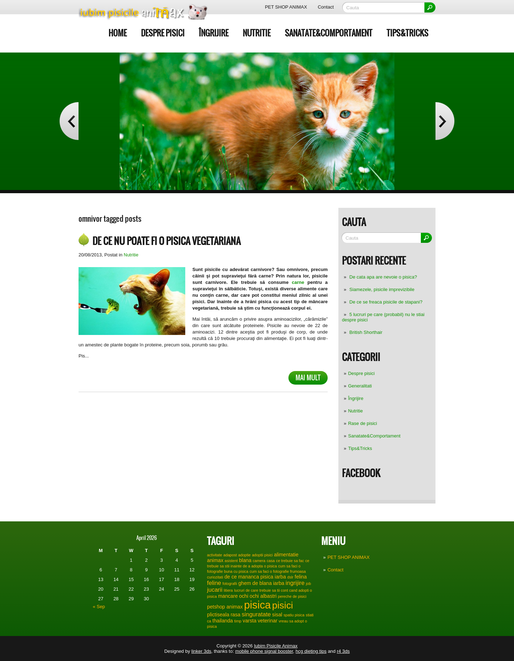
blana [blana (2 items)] (245, 560)
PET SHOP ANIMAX (286, 7)
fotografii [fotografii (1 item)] (229, 583)
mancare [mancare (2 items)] (228, 596)
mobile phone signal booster (264, 651)
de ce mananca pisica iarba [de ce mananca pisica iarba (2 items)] (255, 577)
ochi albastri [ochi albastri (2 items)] (263, 596)
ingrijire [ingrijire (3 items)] (295, 583)
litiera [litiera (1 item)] (228, 590)
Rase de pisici (362, 423)
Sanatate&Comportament (328, 33)
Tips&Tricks (407, 33)
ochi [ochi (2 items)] (243, 596)
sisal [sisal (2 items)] (277, 614)
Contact (326, 7)
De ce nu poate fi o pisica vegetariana (166, 241)
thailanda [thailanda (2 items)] (222, 621)
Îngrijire (213, 33)
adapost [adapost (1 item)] (230, 555)
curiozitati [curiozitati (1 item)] (215, 577)
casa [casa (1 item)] (271, 561)
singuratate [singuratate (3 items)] (256, 614)
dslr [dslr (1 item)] (290, 577)
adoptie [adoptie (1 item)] (244, 555)
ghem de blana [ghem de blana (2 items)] (255, 583)
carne (298, 282)
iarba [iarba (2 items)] (278, 583)
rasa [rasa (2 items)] (236, 614)
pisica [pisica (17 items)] (257, 605)
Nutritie (257, 33)
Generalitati (360, 386)
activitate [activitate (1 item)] (214, 555)
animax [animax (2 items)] (215, 560)
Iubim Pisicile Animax (275, 646)
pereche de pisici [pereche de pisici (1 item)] (292, 596)
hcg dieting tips (311, 651)
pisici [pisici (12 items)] (282, 605)
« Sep (99, 606)
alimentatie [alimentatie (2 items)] (286, 554)
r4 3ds (343, 651)
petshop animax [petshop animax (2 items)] (225, 607)
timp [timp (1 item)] (237, 621)
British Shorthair (365, 332)
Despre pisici (163, 33)
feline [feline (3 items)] (214, 583)
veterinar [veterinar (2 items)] (267, 621)
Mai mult (308, 377)
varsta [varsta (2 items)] (250, 621)
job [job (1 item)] (308, 583)
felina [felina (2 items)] (301, 577)
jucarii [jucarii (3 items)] (214, 589)
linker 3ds (201, 651)
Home (118, 33)
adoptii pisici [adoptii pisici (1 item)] (262, 555)
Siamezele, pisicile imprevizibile (381, 289)
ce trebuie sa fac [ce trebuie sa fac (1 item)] (290, 561)
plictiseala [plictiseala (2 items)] (218, 614)
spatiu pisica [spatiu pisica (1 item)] (293, 615)
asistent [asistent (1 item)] (231, 561)
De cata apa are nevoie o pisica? (383, 277)
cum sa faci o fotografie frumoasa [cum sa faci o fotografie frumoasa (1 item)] (278, 571)
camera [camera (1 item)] (259, 561)
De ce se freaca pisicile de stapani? (386, 302)
